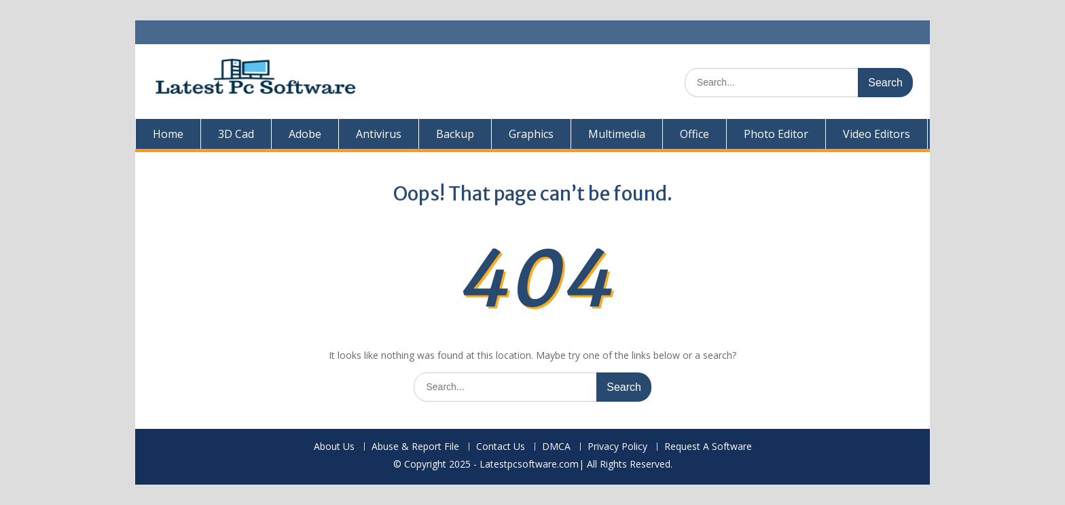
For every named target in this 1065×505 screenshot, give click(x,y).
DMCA (556, 446)
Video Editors (876, 133)
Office (694, 133)
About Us (334, 446)
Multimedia (616, 133)
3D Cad (236, 133)
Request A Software (708, 446)
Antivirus (378, 133)
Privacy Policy (617, 446)
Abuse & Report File (415, 446)
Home (168, 133)
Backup (455, 133)
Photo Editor (776, 133)
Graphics (531, 133)
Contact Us (500, 446)
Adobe (305, 133)
